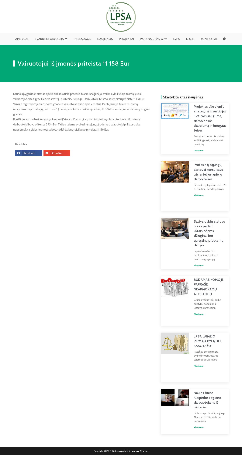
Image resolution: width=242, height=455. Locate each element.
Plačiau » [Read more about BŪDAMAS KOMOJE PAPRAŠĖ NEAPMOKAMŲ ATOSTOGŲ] (198, 314)
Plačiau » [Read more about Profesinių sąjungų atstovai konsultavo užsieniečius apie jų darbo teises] (198, 195)
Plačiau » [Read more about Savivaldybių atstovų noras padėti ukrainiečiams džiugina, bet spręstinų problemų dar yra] (198, 265)
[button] (28, 153)
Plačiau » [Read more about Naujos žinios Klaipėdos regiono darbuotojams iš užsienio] (198, 427)
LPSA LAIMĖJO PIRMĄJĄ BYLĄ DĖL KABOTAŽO (208, 341)
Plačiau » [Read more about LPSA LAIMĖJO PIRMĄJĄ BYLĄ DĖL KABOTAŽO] (198, 365)
